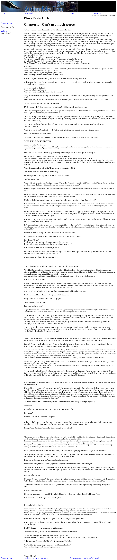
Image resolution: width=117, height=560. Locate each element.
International (28, 13)
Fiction (72, 13)
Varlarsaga (4, 31)
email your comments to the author (36, 558)
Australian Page (6, 23)
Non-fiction (97, 13)
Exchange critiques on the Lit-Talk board (84, 558)
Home (3, 13)
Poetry (49, 13)
